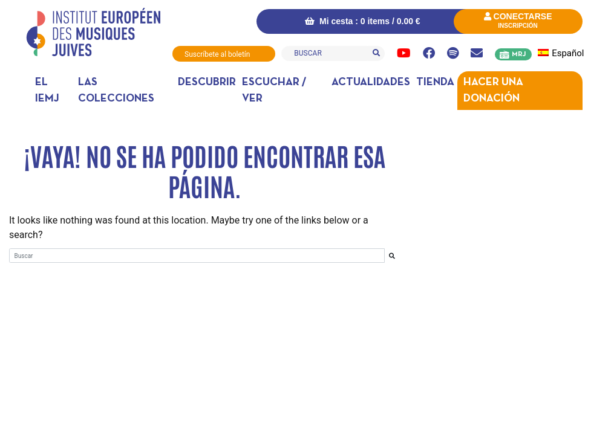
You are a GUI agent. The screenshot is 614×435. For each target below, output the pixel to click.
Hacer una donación (493, 90)
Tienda (435, 82)
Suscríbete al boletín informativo (217, 56)
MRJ (519, 54)
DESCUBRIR (207, 82)
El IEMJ (47, 90)
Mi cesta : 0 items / (362, 21)
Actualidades (370, 82)
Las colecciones (116, 90)
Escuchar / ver (274, 90)
